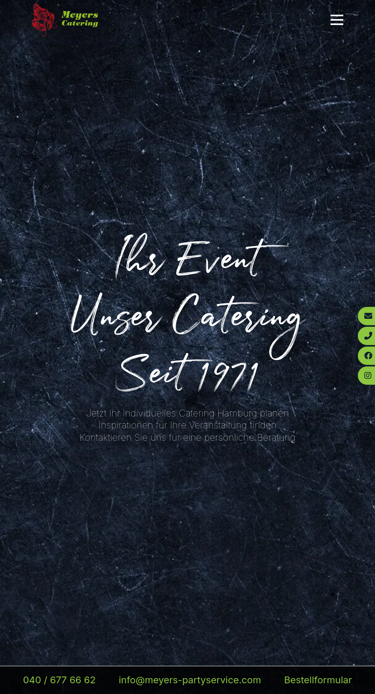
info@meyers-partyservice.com (190, 680)
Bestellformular (318, 680)
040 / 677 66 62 (59, 680)
